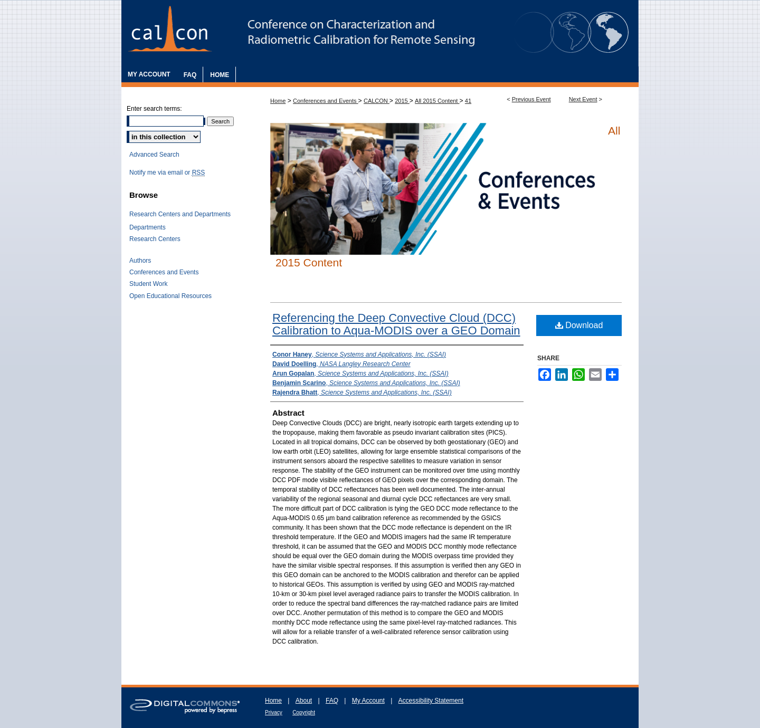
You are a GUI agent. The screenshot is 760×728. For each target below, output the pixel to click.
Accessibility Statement (430, 700)
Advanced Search (154, 154)
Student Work (148, 284)
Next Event (583, 99)
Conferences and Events (325, 101)
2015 (402, 101)
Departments (147, 227)
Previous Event (531, 99)
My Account (368, 700)
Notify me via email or (167, 172)
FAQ (332, 700)
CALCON (377, 101)
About (304, 700)
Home (278, 101)
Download (579, 325)
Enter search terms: (154, 108)
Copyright (303, 712)
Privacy (273, 712)
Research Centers (154, 239)
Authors (140, 260)
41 (468, 101)
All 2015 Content (437, 101)
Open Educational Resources (170, 296)
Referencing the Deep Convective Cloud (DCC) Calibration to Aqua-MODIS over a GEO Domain (396, 324)
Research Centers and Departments (180, 214)
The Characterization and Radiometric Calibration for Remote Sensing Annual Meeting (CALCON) (380, 33)
